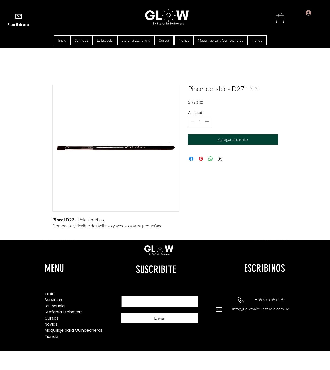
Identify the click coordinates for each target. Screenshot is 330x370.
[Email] (158, 301)
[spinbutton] (199, 121)
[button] (280, 18)
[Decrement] (192, 121)
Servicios (53, 300)
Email (126, 291)
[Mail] (18, 16)
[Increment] (207, 121)
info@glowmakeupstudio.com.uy (260, 308)
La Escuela (55, 306)
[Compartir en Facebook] (191, 159)
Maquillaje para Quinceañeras (62, 330)
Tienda (51, 336)
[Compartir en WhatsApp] (210, 159)
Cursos (51, 318)
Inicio (50, 294)
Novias (51, 324)
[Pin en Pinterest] (201, 159)
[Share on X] (220, 159)
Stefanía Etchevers (62, 312)
